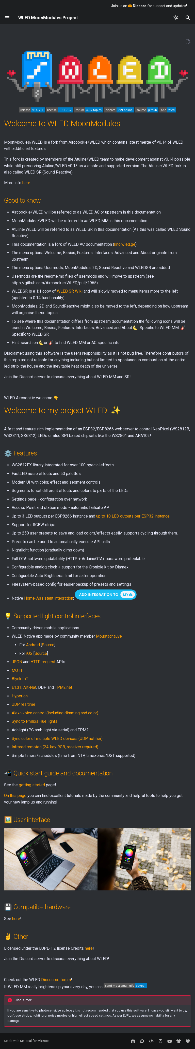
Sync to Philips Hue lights (34, 721)
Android (33, 644)
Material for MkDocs (35, 1041)
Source (48, 644)
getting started (32, 785)
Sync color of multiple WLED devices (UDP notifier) (57, 738)
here (26, 182)
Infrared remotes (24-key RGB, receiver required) (55, 747)
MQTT (17, 670)
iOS (29, 653)
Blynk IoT (20, 678)
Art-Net (29, 687)
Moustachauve (109, 636)
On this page (15, 795)
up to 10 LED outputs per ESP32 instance (133, 516)
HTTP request (42, 661)
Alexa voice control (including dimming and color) (55, 713)
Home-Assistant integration (48, 598)
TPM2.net (63, 687)
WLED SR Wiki (70, 291)
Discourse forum (56, 979)
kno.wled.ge (124, 244)
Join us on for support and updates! (149, 6)
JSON (17, 661)
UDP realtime (23, 704)
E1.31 (17, 687)
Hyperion (20, 696)
